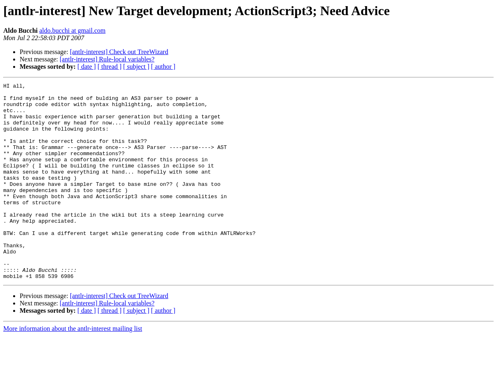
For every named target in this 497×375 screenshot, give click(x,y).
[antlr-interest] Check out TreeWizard (119, 51)
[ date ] (86, 66)
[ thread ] (109, 66)
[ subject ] (136, 66)
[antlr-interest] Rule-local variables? (107, 59)
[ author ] (163, 66)
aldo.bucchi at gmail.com (72, 30)
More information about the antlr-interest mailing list (72, 367)
